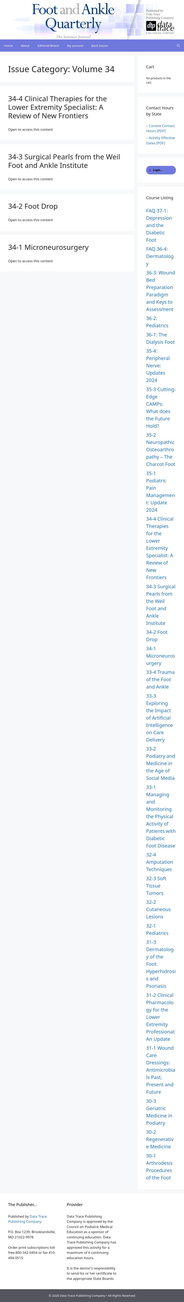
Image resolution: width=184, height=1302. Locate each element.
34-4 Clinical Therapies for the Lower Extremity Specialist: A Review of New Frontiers (57, 107)
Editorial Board (48, 46)
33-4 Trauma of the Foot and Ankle (160, 679)
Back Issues (99, 46)
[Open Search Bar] (178, 45)
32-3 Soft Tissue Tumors (156, 885)
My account (75, 46)
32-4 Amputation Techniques (159, 861)
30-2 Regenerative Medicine (159, 1139)
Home (8, 46)
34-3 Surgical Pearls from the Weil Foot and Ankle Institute (64, 161)
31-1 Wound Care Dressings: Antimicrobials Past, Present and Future (160, 1069)
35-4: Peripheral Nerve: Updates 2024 (158, 365)
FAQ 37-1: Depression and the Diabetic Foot (159, 225)
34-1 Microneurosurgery (48, 247)
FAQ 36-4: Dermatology (160, 256)
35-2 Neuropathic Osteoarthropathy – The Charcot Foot (160, 449)
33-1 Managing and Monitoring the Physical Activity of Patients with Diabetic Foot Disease (161, 816)
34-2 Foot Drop (33, 206)
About (25, 46)
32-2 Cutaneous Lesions (158, 909)
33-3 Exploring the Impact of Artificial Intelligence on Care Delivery (159, 717)
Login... (155, 170)
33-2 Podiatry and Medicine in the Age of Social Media (160, 763)
